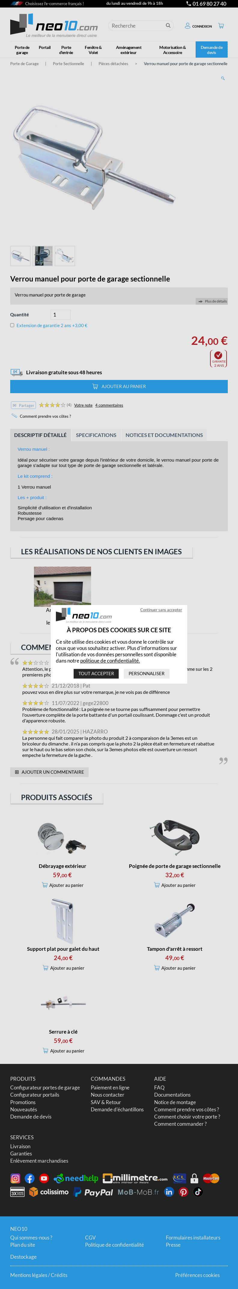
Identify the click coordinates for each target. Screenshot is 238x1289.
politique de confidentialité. (110, 661)
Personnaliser (147, 673)
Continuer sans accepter (161, 610)
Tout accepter (96, 673)
